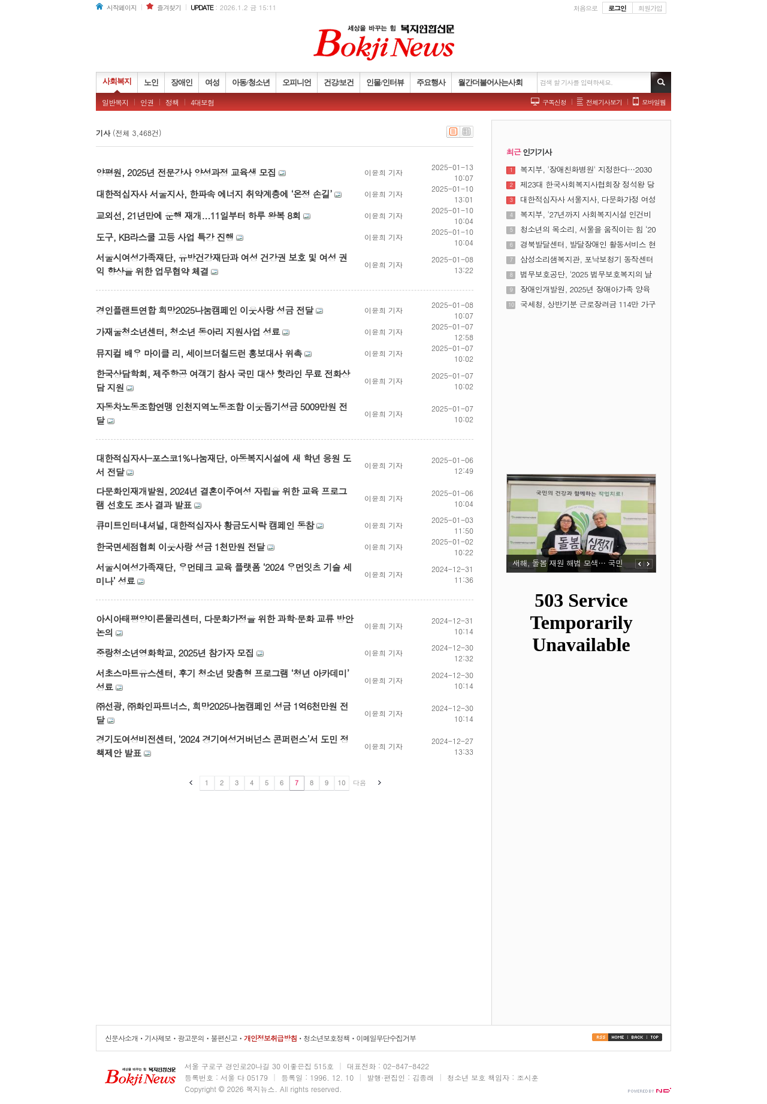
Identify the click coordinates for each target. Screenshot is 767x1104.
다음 (359, 782)
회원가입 (650, 8)
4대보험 (202, 102)
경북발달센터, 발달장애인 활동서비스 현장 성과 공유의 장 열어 (588, 244)
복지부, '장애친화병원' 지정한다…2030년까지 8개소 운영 (586, 169)
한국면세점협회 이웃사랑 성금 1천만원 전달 (180, 546)
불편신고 (224, 1038)
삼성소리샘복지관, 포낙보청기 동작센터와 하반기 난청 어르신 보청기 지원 (587, 259)
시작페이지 (122, 7)
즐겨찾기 (169, 7)
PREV (639, 563)
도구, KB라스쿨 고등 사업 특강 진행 (165, 237)
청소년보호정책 (326, 1038)
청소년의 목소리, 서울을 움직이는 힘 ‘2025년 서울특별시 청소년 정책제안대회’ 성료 (588, 229)
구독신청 (554, 102)
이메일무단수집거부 (386, 1038)
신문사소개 (121, 1038)
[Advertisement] (581, 384)
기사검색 (661, 82)
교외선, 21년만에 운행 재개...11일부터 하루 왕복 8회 (198, 215)
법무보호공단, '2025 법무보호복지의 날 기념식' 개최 (586, 274)
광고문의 (190, 1038)
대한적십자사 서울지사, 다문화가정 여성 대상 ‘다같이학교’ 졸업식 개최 (588, 199)
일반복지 (115, 102)
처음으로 (585, 8)
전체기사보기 (604, 102)
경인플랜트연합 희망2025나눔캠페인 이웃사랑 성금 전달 (204, 310)
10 (342, 782)
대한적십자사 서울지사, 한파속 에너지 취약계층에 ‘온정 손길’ (214, 193)
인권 (146, 102)
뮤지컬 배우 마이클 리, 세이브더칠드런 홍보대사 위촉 (199, 353)
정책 (172, 102)
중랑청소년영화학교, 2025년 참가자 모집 (174, 652)
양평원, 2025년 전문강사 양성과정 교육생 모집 (186, 172)
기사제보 (157, 1038)
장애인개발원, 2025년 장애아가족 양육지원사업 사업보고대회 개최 (585, 289)
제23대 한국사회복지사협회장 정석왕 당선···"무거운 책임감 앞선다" (587, 184)
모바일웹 (654, 102)
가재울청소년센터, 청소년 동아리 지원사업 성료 (188, 331)
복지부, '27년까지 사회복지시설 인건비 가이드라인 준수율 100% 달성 (585, 214)
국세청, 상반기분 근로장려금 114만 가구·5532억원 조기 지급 (588, 304)
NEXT (648, 563)
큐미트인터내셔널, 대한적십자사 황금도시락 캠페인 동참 (205, 525)
